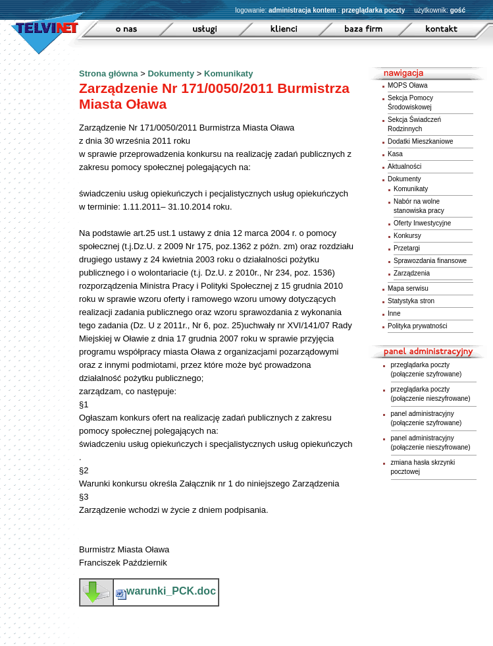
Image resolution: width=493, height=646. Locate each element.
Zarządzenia (412, 273)
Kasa (395, 154)
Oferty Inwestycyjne (422, 223)
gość (457, 10)
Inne (394, 313)
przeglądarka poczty (373, 10)
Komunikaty (228, 73)
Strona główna (108, 73)
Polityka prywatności (418, 326)
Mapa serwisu (408, 288)
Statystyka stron (411, 301)
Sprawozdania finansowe (430, 260)
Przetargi (407, 248)
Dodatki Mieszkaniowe (421, 141)
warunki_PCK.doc (166, 591)
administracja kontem (302, 10)
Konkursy (407, 235)
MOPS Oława (408, 85)
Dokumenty (170, 73)
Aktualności (404, 166)
